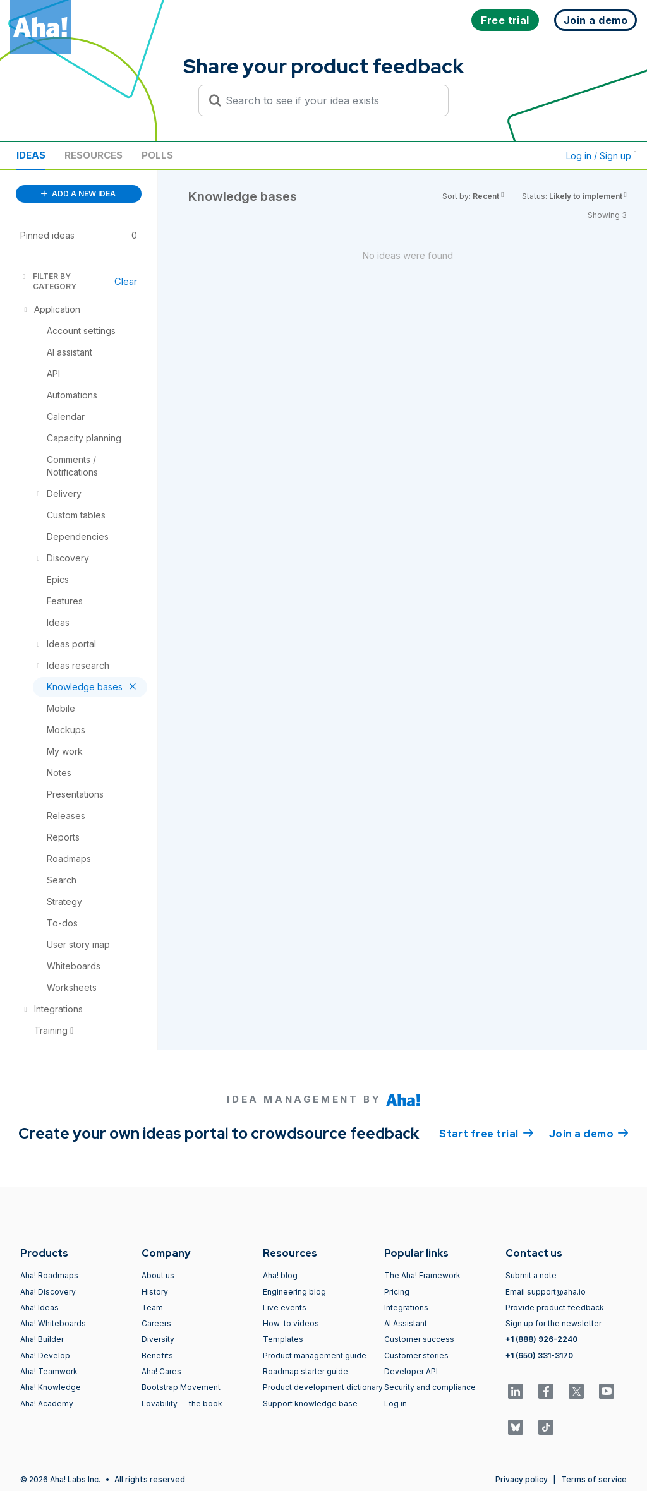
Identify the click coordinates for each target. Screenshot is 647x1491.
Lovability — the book (182, 1403)
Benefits (157, 1355)
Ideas (30, 155)
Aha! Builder (42, 1339)
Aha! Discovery (48, 1291)
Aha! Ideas (39, 1307)
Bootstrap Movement (181, 1387)
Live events (284, 1307)
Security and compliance (430, 1387)
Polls (157, 155)
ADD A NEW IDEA (78, 193)
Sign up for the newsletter (553, 1323)
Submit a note (531, 1275)
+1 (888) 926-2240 (541, 1339)
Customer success (419, 1339)
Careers (156, 1323)
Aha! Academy (46, 1403)
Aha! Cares (161, 1371)
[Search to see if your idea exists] (329, 100)
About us (158, 1275)
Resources (93, 155)
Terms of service (594, 1479)
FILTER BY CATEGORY (48, 281)
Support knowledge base (310, 1403)
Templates (283, 1339)
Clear (125, 281)
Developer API (411, 1371)
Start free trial (486, 1133)
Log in (395, 1403)
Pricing (396, 1291)
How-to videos (291, 1323)
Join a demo (589, 1133)
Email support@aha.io (545, 1291)
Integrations (406, 1307)
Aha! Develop (45, 1355)
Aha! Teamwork (49, 1371)
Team (152, 1307)
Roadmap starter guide (305, 1371)
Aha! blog (280, 1275)
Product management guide (314, 1355)
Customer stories (416, 1355)
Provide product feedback (554, 1307)
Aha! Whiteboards (53, 1323)
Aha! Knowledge (50, 1387)
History (155, 1291)
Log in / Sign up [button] (601, 155)
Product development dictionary (323, 1387)
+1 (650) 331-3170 (539, 1355)
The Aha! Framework (422, 1275)
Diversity (158, 1339)
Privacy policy (521, 1479)
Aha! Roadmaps (49, 1275)
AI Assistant (405, 1323)
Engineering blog (294, 1291)
